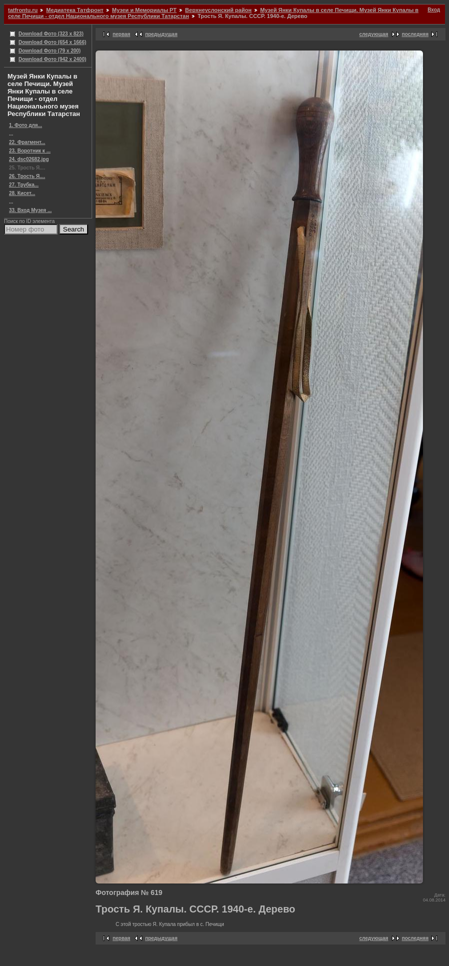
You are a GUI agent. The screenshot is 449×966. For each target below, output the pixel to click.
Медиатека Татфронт (74, 10)
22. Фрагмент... (27, 142)
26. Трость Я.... (27, 176)
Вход (433, 9)
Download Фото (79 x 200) (50, 51)
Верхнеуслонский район (218, 10)
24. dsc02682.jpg (29, 159)
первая (121, 34)
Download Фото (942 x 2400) (52, 59)
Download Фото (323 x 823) (51, 33)
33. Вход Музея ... (30, 210)
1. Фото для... (25, 125)
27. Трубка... (24, 185)
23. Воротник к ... (30, 151)
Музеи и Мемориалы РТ (144, 10)
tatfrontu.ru (23, 10)
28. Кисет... (22, 193)
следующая (373, 34)
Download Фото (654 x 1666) (52, 42)
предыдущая (161, 34)
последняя (415, 34)
